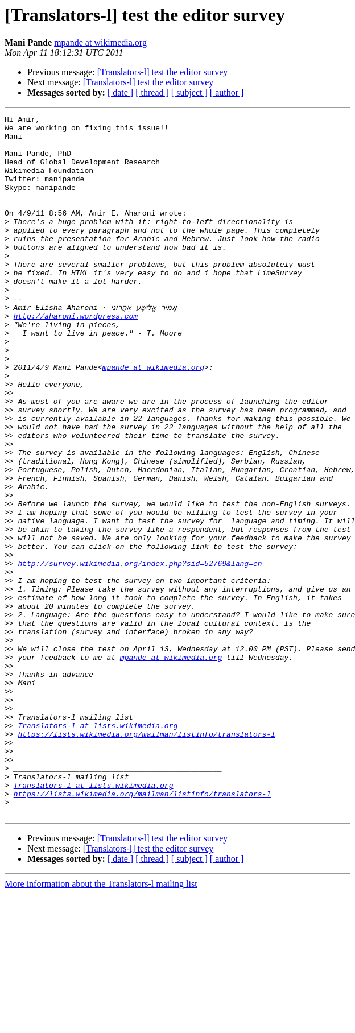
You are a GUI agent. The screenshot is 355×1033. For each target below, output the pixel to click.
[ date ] (120, 92)
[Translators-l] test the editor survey (162, 72)
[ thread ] (152, 92)
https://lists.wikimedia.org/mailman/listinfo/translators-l (146, 858)
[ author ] (227, 92)
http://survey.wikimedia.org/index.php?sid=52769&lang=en (140, 653)
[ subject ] (189, 92)
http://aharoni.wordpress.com (76, 356)
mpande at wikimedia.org (100, 42)
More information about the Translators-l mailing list (101, 1023)
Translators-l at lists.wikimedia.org (98, 847)
